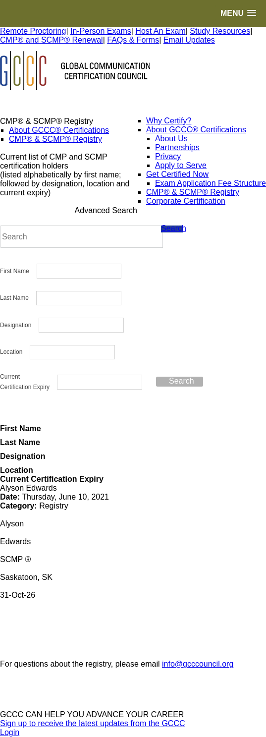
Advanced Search (106, 210)
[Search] (81, 237)
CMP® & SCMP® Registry (55, 139)
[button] (238, 13)
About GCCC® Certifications (59, 130)
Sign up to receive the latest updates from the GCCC (92, 723)
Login (9, 732)
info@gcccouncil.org (197, 664)
